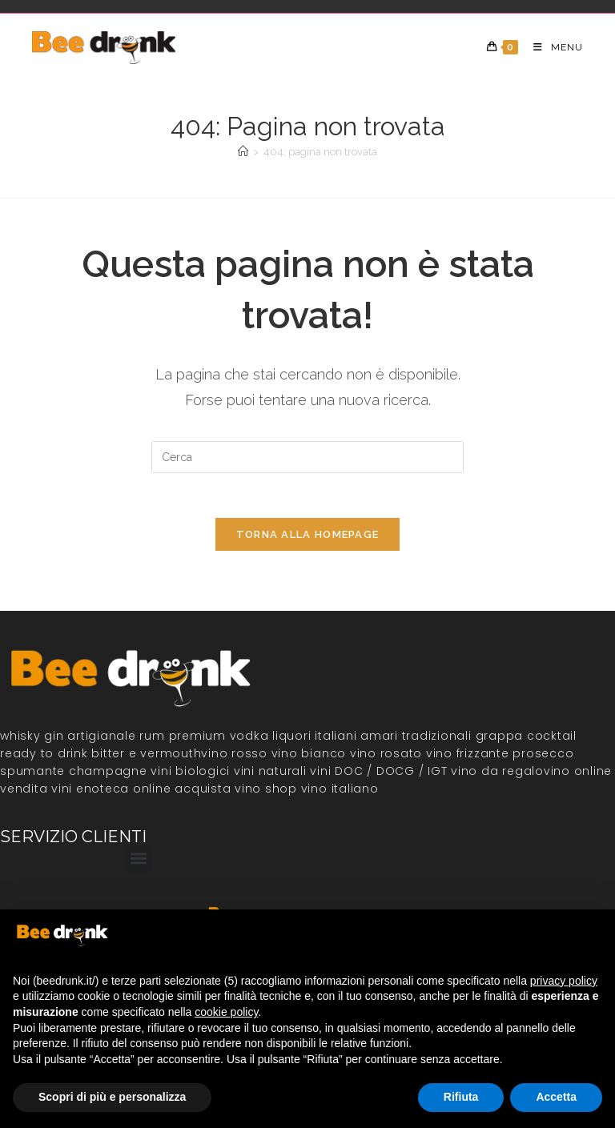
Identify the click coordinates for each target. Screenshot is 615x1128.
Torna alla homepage (308, 538)
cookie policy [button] (226, 1012)
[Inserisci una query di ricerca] (307, 457)
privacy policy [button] (563, 980)
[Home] (243, 152)
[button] (138, 863)
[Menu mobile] (552, 47)
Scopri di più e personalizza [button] (112, 1096)
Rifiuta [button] (461, 1096)
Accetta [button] (556, 1096)
